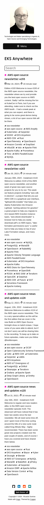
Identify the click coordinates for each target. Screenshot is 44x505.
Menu (22, 46)
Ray (30, 471)
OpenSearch (29, 141)
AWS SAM (20, 274)
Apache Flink (30, 147)
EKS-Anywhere (22, 135)
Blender (20, 456)
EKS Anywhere (26, 261)
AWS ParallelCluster (22, 154)
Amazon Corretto (14, 144)
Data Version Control (16, 471)
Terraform (31, 274)
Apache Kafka (12, 151)
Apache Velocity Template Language (22, 255)
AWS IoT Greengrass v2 (17, 363)
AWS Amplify (31, 129)
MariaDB (24, 245)
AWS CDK (11, 138)
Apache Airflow (28, 468)
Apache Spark (22, 372)
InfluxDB (10, 147)
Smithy (30, 376)
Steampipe (11, 369)
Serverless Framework (16, 283)
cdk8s (21, 357)
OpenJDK (10, 277)
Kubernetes (11, 132)
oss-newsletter (12, 126)
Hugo (18, 499)
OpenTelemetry (13, 141)
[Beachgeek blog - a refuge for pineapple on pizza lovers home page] (22, 33)
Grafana (10, 372)
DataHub (22, 277)
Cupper (33, 499)
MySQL (9, 157)
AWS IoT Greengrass (16, 459)
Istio (19, 147)
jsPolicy (32, 462)
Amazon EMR (12, 468)
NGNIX (9, 135)
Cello (8, 354)
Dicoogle (10, 456)
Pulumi (21, 280)
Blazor (26, 452)
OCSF (27, 348)
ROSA (9, 274)
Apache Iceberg (13, 286)
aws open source (14, 129)
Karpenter (24, 132)
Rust (20, 138)
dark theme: (22, 492)
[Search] (22, 68)
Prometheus (27, 151)
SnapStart (29, 144)
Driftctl (23, 366)
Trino (8, 154)
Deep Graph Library (15, 376)
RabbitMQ (25, 249)
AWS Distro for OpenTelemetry (20, 267)
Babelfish (21, 462)
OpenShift (24, 270)
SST (30, 280)
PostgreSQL (12, 245)
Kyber (34, 452)
